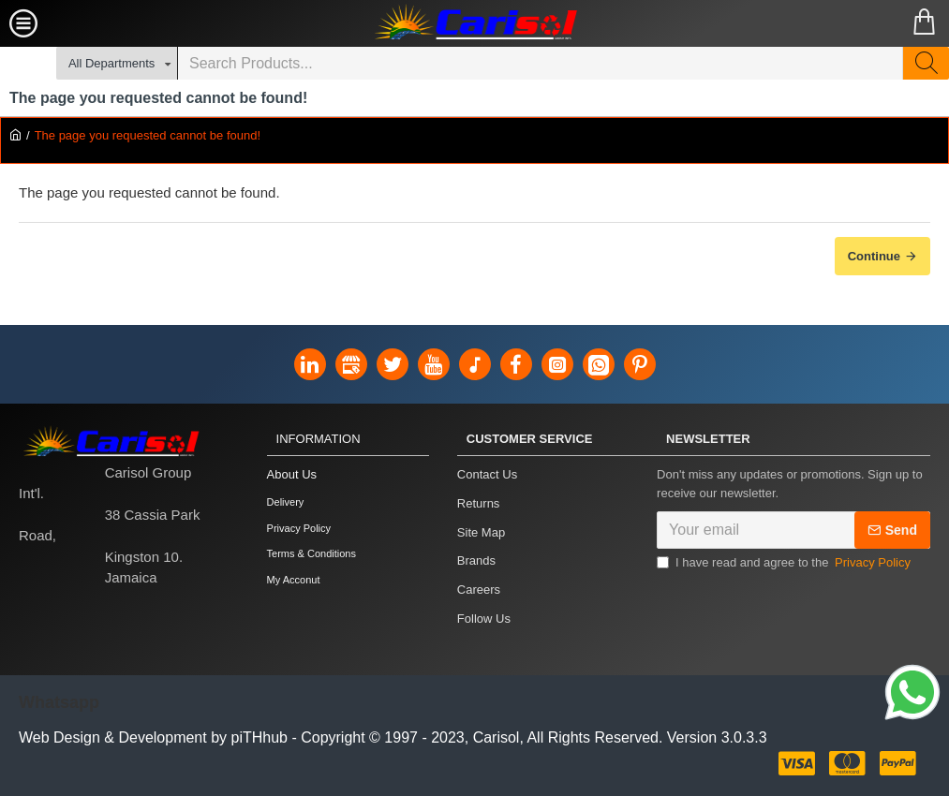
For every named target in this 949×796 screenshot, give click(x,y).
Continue (874, 256)
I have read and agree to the (785, 569)
